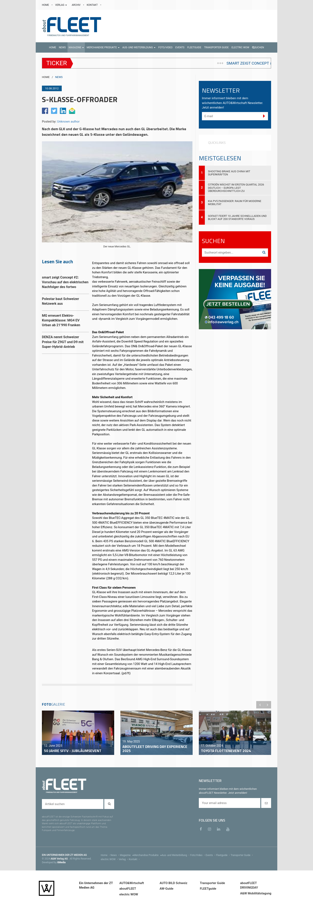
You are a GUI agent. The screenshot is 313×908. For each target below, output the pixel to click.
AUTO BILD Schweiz (173, 883)
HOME (46, 5)
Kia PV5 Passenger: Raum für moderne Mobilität (234, 203)
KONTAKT (92, 5)
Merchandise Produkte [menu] (148, 855)
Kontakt (134, 859)
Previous (260, 704)
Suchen (258, 47)
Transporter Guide (242, 855)
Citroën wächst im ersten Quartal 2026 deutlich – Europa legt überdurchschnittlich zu (236, 187)
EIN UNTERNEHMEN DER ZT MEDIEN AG (64, 855)
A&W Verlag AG (59, 858)
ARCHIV (76, 5)
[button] (76, 47)
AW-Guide (166, 888)
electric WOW (110, 859)
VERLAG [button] (61, 5)
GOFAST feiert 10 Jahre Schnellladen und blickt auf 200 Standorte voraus (237, 217)
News (115, 855)
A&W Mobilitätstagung (255, 893)
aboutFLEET (127, 888)
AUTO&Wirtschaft (131, 883)
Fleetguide (223, 855)
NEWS (59, 77)
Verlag (124, 859)
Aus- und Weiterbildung (176, 855)
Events (211, 855)
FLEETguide (208, 888)
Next (267, 704)
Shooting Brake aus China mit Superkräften (229, 173)
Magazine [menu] (127, 855)
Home (105, 855)
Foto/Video (198, 855)
